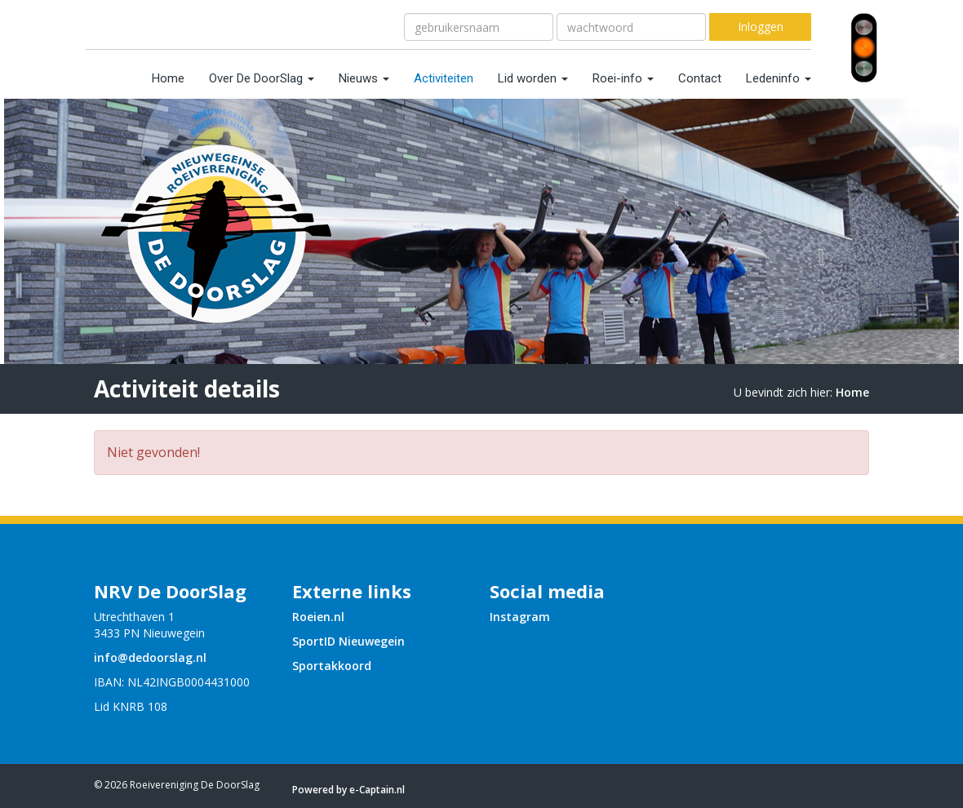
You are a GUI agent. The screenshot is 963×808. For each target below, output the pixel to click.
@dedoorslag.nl (150, 657)
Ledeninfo (778, 78)
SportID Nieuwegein (348, 641)
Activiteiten (443, 78)
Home (168, 78)
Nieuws (364, 78)
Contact (699, 78)
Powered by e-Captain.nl (348, 790)
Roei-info (623, 78)
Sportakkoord (331, 665)
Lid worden (533, 78)
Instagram (520, 616)
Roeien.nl (318, 616)
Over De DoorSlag (261, 78)
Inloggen (760, 26)
